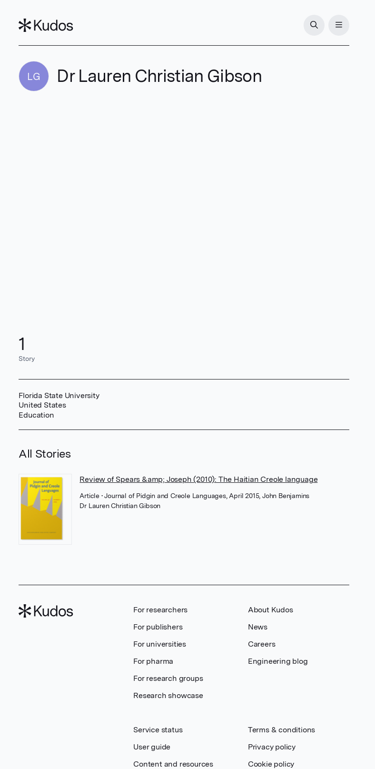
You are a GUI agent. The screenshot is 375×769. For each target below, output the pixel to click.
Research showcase (168, 695)
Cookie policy (271, 764)
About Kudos (270, 609)
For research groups (168, 678)
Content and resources (173, 764)
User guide (151, 746)
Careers (262, 644)
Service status (157, 729)
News (257, 626)
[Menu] (338, 25)
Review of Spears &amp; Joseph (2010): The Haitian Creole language (198, 479)
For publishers (157, 626)
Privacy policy (272, 746)
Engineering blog (278, 661)
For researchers (160, 609)
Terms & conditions (281, 729)
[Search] (314, 25)
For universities (159, 644)
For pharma (153, 661)
